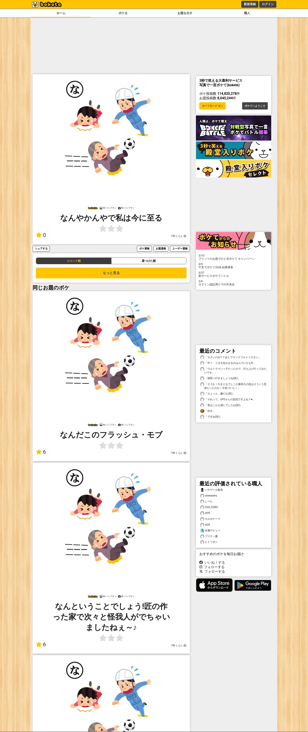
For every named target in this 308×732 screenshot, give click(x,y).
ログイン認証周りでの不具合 (233, 283)
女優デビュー (210, 531)
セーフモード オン (212, 105)
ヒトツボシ (209, 542)
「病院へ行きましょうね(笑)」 (220, 378)
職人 (247, 13)
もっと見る (111, 273)
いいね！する (212, 562)
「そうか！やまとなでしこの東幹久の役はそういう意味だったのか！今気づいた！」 (233, 386)
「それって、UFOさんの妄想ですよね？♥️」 (227, 399)
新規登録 (250, 4)
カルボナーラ (210, 519)
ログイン (268, 4)
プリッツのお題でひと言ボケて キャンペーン (233, 257)
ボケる (122, 13)
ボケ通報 (144, 248)
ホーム (60, 13)
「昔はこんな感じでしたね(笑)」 (221, 405)
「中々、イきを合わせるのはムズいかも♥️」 (227, 363)
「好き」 (207, 411)
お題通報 (161, 248)
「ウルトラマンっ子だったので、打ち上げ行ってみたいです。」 (233, 370)
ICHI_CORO (209, 507)
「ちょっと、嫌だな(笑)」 (217, 394)
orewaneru (208, 496)
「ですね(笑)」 (211, 417)
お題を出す (185, 13)
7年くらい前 (179, 236)
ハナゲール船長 (211, 490)
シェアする (41, 248)
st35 (205, 513)
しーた (206, 501)
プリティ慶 (209, 536)
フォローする (212, 567)
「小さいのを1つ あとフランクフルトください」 (230, 357)
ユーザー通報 (180, 248)
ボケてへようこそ (255, 105)
